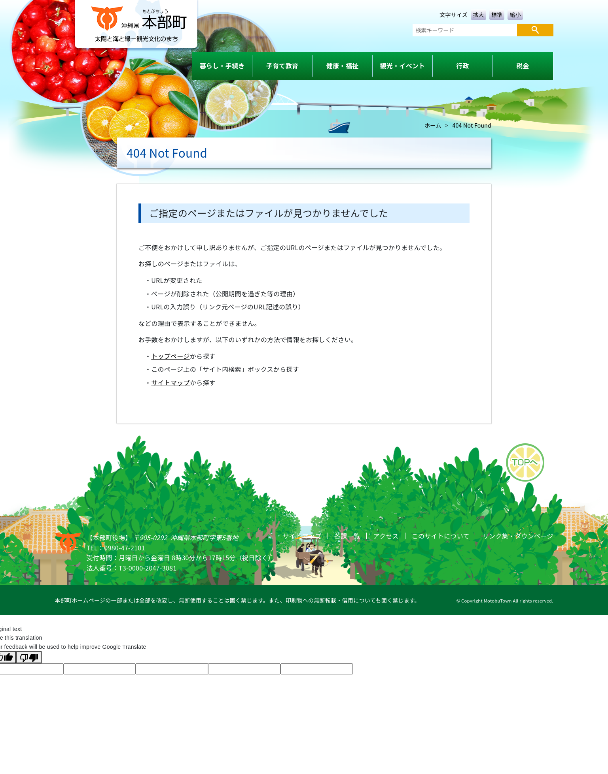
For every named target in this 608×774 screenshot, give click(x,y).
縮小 (515, 15)
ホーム (432, 125)
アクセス (385, 535)
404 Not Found (472, 125)
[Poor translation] (29, 657)
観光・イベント (402, 65)
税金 (522, 65)
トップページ (170, 356)
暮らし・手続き (222, 65)
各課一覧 (347, 535)
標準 (497, 15)
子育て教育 (282, 65)
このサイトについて (441, 535)
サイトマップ (170, 382)
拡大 (478, 15)
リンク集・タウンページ (518, 535)
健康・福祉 (342, 65)
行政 (462, 65)
